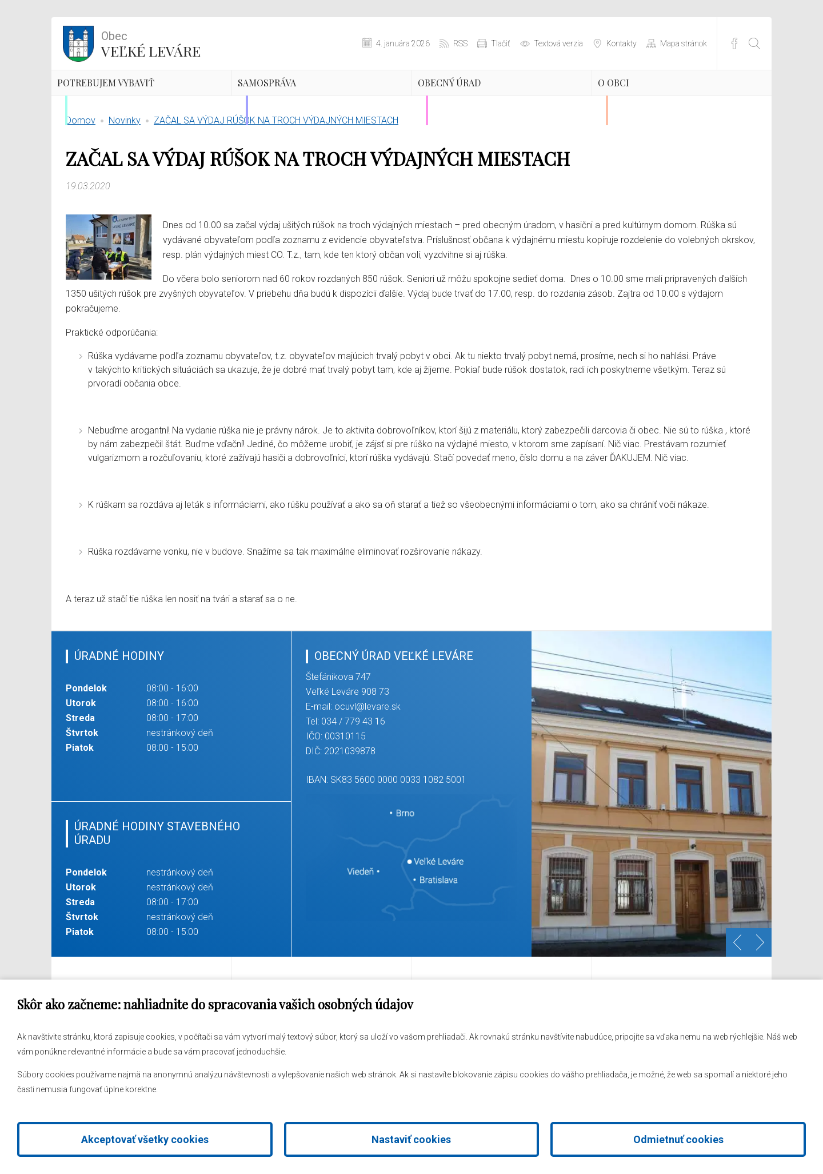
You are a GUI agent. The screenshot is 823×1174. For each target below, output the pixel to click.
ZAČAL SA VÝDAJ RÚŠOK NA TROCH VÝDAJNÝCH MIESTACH (276, 174)
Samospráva (299, 100)
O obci (639, 100)
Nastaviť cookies (411, 1139)
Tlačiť (500, 43)
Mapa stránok (683, 43)
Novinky (125, 174)
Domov (80, 174)
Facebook (734, 43)
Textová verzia (558, 43)
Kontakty (621, 43)
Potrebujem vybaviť (118, 110)
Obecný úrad (483, 100)
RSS (460, 43)
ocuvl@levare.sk (367, 760)
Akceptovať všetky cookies (145, 1139)
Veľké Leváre (151, 43)
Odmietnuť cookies (678, 1139)
